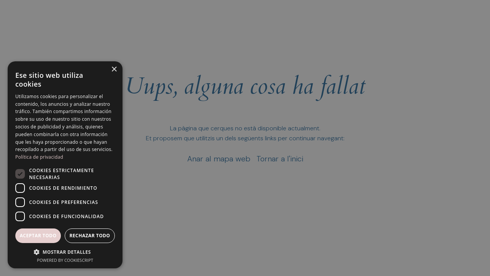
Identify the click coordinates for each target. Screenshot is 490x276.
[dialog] (245, 138)
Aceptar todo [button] (38, 235)
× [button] (114, 69)
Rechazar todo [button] (89, 235)
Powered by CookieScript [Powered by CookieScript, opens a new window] (65, 260)
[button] (65, 251)
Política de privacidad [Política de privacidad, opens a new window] (39, 157)
